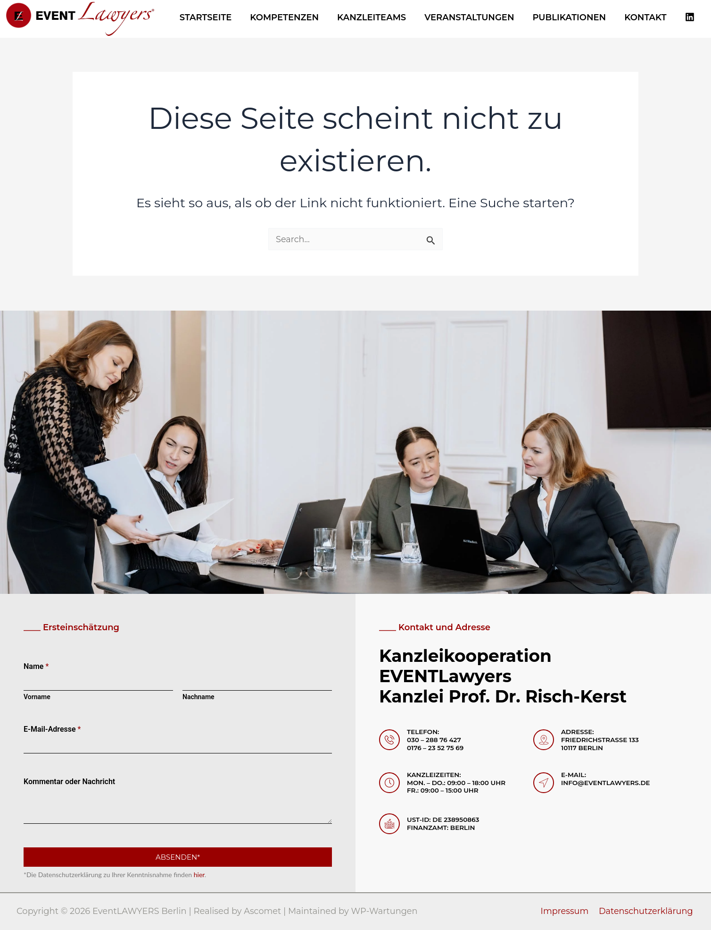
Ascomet (262, 911)
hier (199, 875)
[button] (20, 909)
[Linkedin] (689, 17)
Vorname (37, 697)
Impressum (566, 911)
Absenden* (178, 857)
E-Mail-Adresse (52, 729)
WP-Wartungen (385, 911)
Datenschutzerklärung (646, 911)
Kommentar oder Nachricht (69, 781)
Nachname (198, 697)
